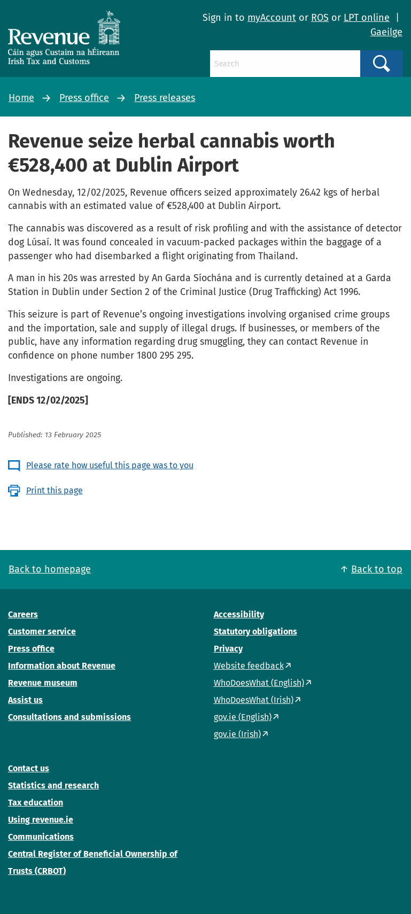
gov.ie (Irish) (237, 734)
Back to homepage (50, 569)
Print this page (54, 490)
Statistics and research (53, 785)
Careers (23, 614)
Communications (41, 837)
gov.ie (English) (243, 717)
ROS (320, 18)
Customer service (42, 631)
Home (21, 98)
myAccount (271, 18)
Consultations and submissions (69, 717)
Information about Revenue (61, 666)
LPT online (367, 18)
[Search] (285, 63)
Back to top (376, 569)
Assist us (25, 700)
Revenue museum (42, 683)
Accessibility (239, 614)
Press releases (164, 98)
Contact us (28, 768)
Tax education (35, 802)
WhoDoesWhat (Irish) (253, 700)
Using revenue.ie (40, 820)
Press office (84, 98)
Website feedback (249, 666)
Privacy (228, 649)
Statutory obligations (255, 631)
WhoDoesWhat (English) (259, 683)
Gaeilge (386, 32)
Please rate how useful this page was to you (109, 465)
